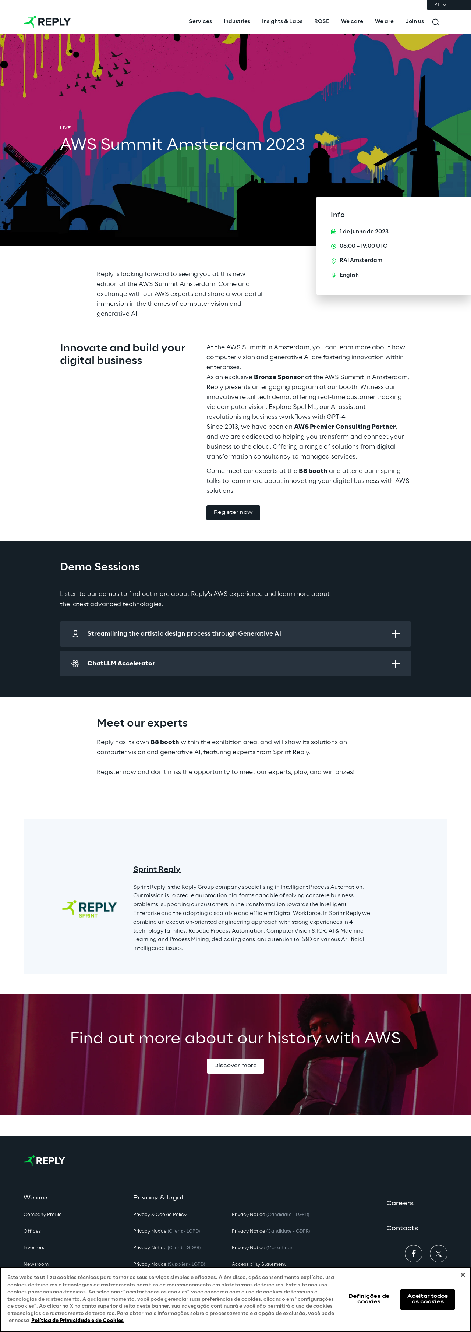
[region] (235, 1299)
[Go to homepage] (47, 22)
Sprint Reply (157, 870)
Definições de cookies (369, 1299)
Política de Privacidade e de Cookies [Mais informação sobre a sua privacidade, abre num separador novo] (77, 1321)
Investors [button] (34, 1248)
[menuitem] (200, 22)
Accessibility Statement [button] (259, 1264)
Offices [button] (32, 1231)
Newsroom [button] (36, 1264)
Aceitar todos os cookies (427, 1299)
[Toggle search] (435, 22)
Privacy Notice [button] (166, 1231)
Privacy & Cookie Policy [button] (160, 1214)
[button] (233, 512)
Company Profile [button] (43, 1214)
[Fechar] (463, 1275)
